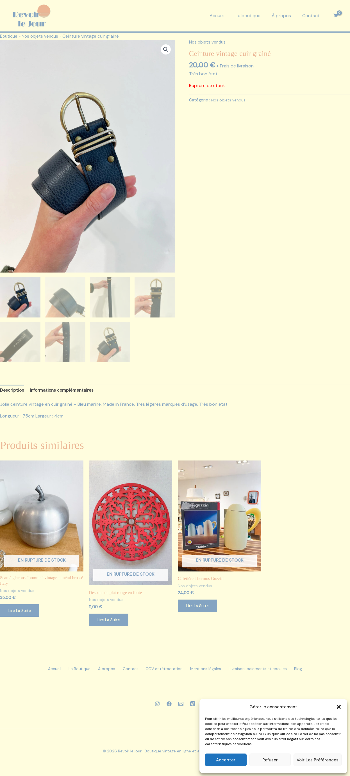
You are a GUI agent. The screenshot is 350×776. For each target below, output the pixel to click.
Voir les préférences (317, 760)
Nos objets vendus (42, 36)
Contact (311, 16)
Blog (311, 671)
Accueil (217, 16)
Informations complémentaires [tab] (64, 391)
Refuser (270, 760)
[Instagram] (157, 706)
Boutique (9, 36)
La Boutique (70, 671)
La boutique (248, 16)
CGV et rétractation (166, 671)
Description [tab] (12, 391)
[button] (339, 707)
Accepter (225, 760)
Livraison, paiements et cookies (267, 671)
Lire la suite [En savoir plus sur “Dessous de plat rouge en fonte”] (109, 622)
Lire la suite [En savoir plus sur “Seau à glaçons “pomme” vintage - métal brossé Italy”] (20, 613)
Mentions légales (211, 671)
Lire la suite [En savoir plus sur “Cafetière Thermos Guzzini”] (198, 608)
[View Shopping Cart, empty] (335, 15)
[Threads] (192, 706)
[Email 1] (180, 706)
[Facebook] (169, 706)
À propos (281, 16)
